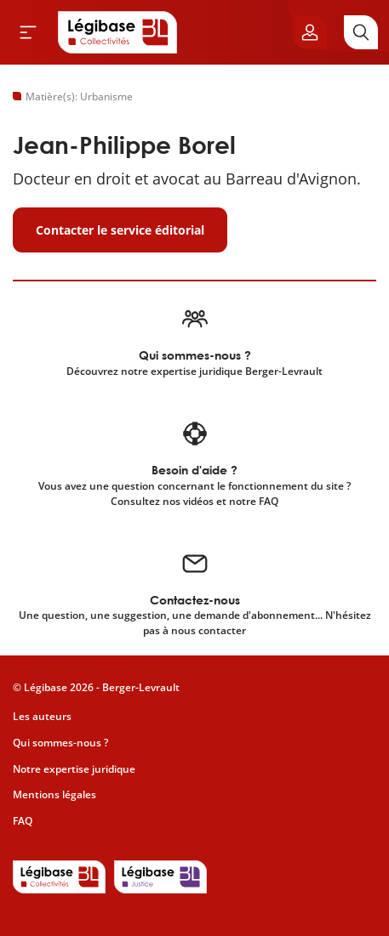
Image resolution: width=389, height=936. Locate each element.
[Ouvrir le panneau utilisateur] (310, 32)
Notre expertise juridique (74, 769)
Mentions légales (54, 794)
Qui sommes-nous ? (60, 742)
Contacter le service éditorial (120, 230)
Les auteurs (42, 716)
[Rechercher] (361, 32)
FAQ (22, 821)
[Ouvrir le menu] (28, 32)
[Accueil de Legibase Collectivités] (117, 32)
